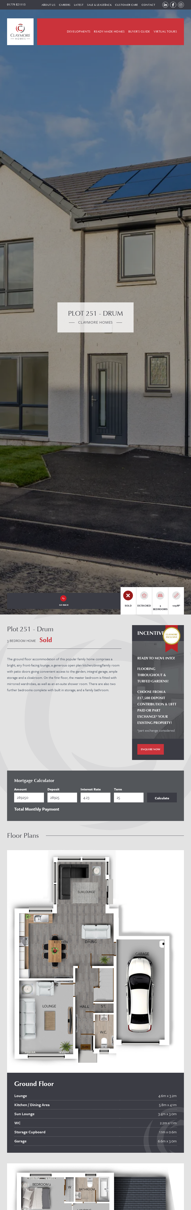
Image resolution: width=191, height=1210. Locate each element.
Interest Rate (91, 790)
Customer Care (123, 5)
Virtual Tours (165, 32)
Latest (75, 5)
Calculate (162, 799)
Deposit (53, 790)
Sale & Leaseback (96, 5)
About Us (45, 5)
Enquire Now (150, 750)
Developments (78, 32)
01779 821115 (16, 5)
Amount (20, 790)
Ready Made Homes (109, 32)
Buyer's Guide (139, 32)
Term (118, 790)
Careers (61, 5)
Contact (145, 5)
